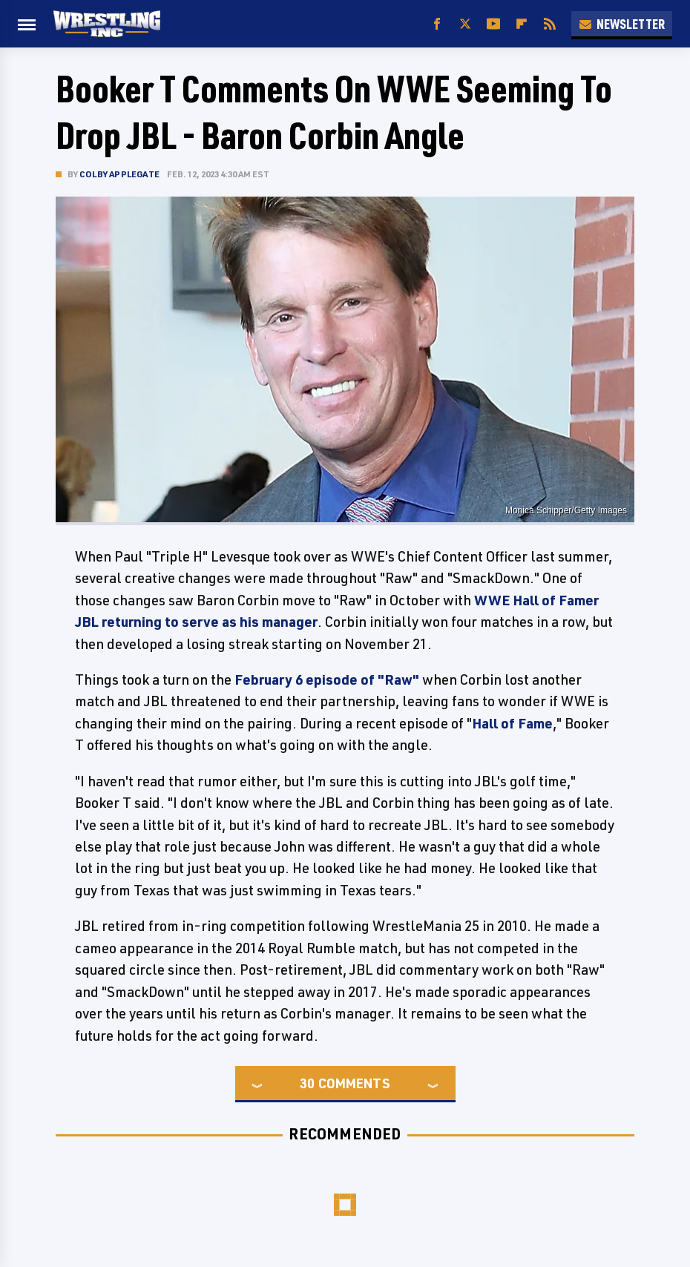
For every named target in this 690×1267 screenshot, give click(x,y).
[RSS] (549, 24)
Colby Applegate (119, 174)
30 (307, 1083)
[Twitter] (465, 24)
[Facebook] (437, 24)
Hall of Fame (512, 723)
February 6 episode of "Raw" (326, 679)
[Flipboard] (521, 24)
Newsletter (622, 24)
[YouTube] (493, 24)
